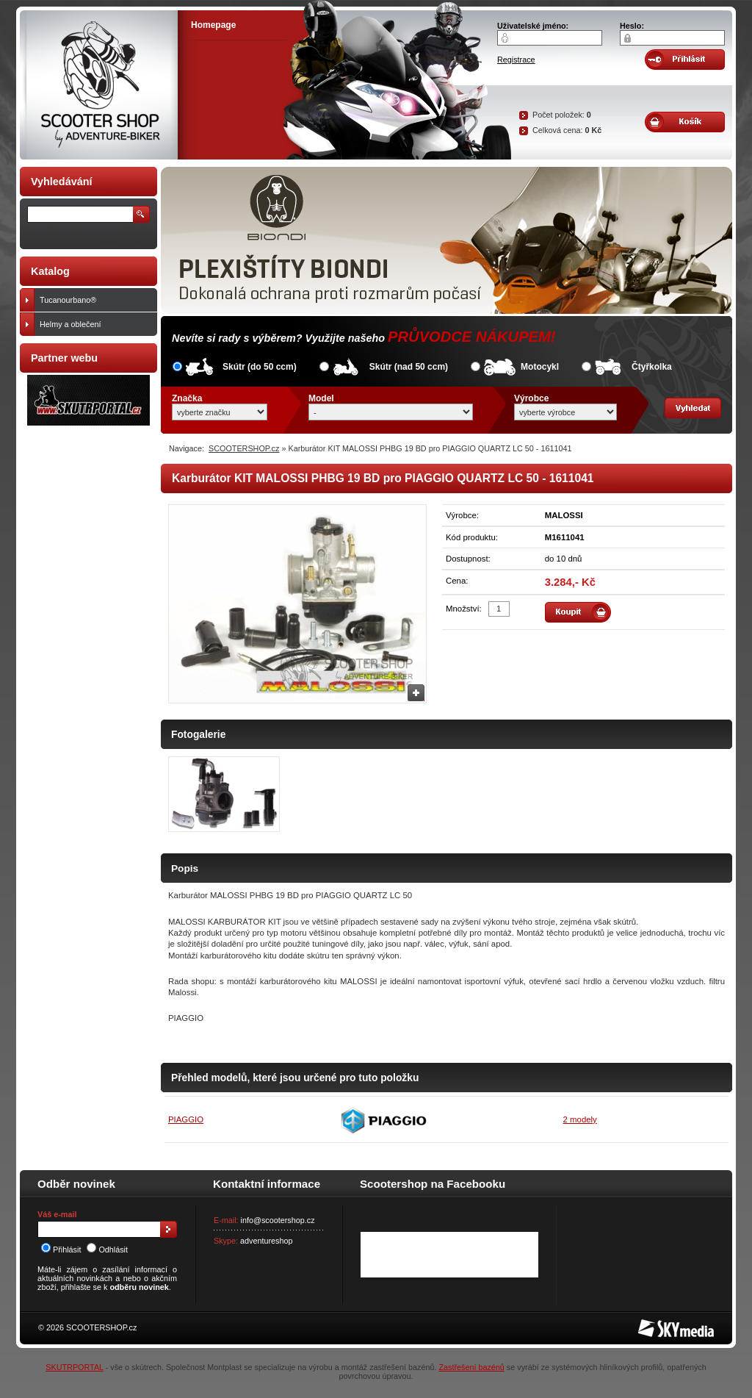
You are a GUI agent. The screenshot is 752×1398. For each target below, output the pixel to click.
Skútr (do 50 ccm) (260, 367)
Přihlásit (61, 1249)
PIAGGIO (185, 1119)
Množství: (464, 608)
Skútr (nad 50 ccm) (408, 367)
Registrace (516, 59)
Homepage (213, 25)
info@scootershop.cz (278, 1220)
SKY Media (658, 1323)
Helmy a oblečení (95, 324)
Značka (187, 398)
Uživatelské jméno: (532, 25)
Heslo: (632, 25)
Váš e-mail (56, 1214)
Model (321, 398)
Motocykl (540, 367)
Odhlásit (107, 1249)
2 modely (580, 1119)
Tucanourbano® (95, 300)
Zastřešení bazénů (471, 1367)
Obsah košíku (685, 122)
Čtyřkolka (652, 367)
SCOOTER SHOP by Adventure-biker (98, 84)
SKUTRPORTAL (74, 1367)
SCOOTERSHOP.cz (244, 448)
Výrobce (531, 398)
